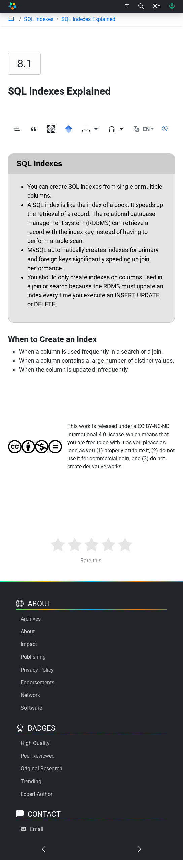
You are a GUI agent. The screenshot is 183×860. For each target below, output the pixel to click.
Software (31, 708)
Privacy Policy (37, 670)
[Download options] (90, 129)
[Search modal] (141, 6)
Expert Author (36, 794)
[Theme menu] (156, 6)
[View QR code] (51, 129)
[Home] (12, 6)
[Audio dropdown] (116, 129)
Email (36, 829)
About (28, 631)
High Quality (35, 743)
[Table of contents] (10, 19)
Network (30, 695)
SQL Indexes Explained (88, 19)
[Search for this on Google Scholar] (69, 129)
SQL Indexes (38, 19)
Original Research (41, 768)
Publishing (33, 657)
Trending (31, 781)
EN (146, 129)
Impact (29, 644)
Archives (31, 619)
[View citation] (34, 129)
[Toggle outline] (16, 129)
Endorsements (37, 682)
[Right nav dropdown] (127, 6)
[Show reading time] (164, 129)
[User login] (172, 6)
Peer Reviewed (38, 756)
